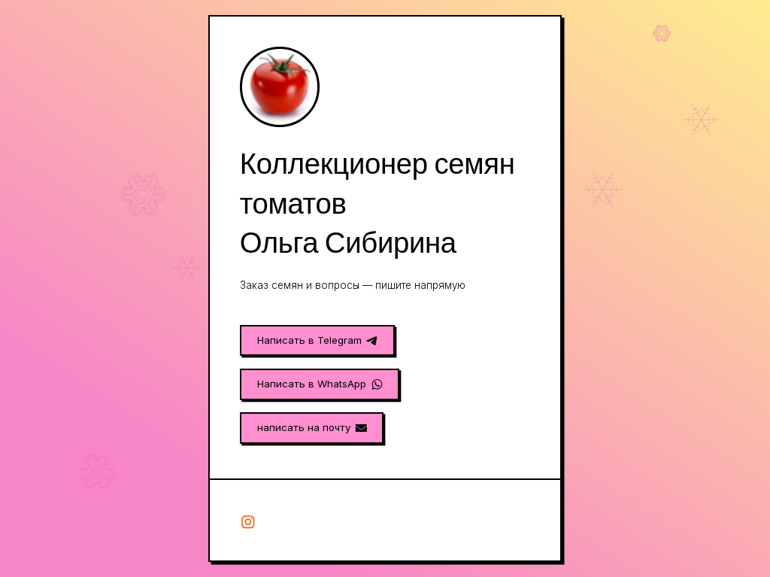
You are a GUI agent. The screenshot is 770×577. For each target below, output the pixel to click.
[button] (317, 341)
